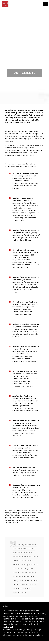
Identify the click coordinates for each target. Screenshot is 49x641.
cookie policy (9, 627)
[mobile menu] (45, 4)
